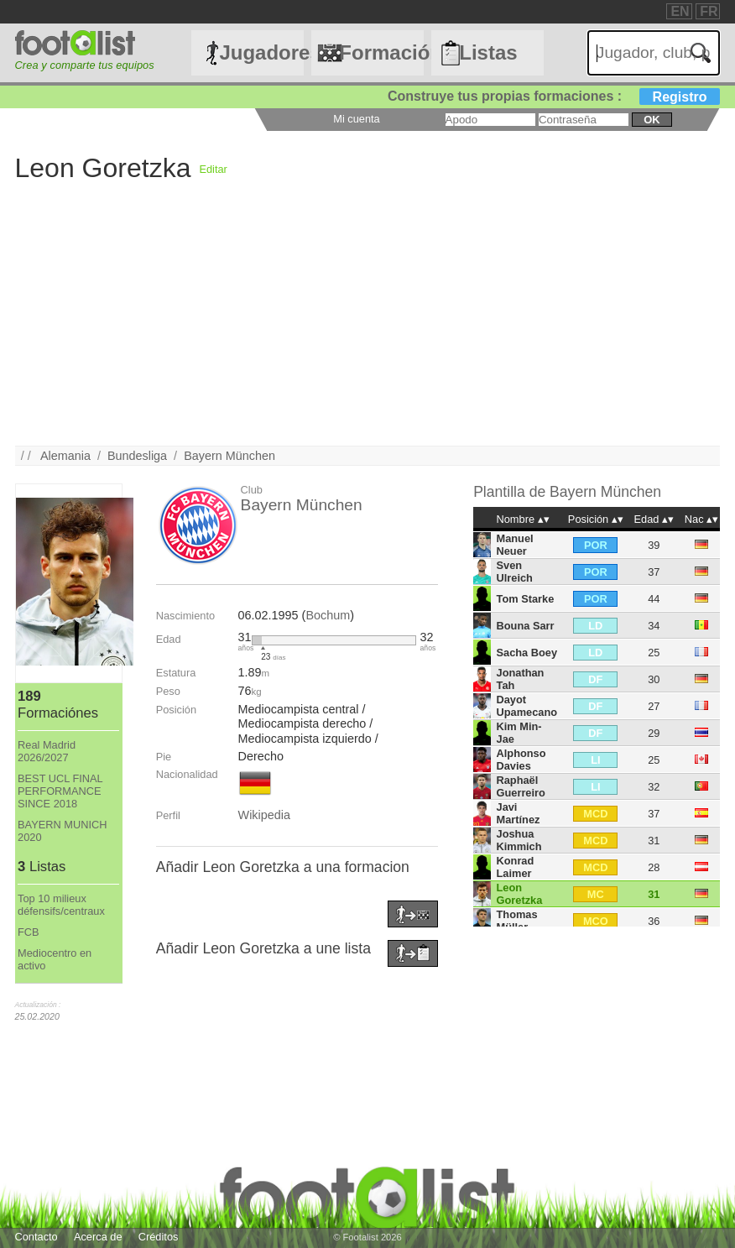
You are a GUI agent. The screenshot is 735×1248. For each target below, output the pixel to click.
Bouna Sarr (526, 625)
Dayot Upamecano (527, 705)
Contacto (36, 1236)
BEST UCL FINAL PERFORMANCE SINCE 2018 (60, 791)
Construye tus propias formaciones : (554, 96)
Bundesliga (137, 455)
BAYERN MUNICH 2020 (62, 830)
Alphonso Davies (521, 759)
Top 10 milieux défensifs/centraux (61, 904)
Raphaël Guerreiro (521, 786)
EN (679, 11)
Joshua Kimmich (519, 840)
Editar (213, 169)
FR (708, 11)
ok (651, 119)
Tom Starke (526, 599)
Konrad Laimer (515, 867)
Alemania (65, 455)
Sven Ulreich (515, 571)
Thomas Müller (517, 920)
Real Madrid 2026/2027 (47, 751)
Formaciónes (381, 52)
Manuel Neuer (515, 544)
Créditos (158, 1236)
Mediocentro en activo (54, 959)
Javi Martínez (518, 813)
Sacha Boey (527, 652)
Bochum (327, 615)
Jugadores (261, 52)
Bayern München (229, 455)
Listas (488, 52)
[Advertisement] (368, 328)
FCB (28, 932)
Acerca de (98, 1236)
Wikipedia (264, 815)
